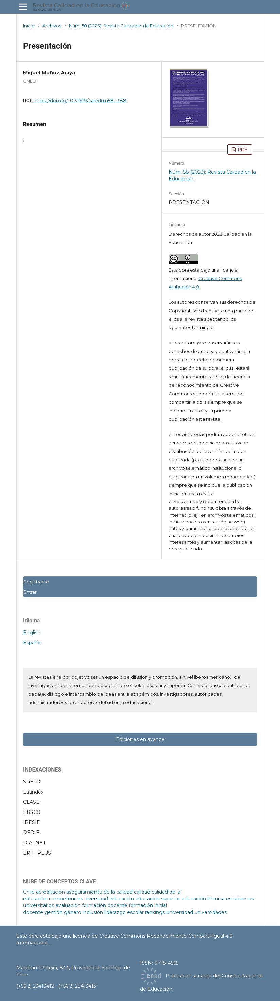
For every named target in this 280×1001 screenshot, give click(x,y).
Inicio (29, 25)
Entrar (30, 592)
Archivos (51, 25)
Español (32, 643)
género (72, 912)
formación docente (104, 905)
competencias (66, 899)
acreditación (50, 892)
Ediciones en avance (140, 739)
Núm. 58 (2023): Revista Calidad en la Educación (121, 25)
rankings (155, 912)
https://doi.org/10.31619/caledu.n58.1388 (79, 101)
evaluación (68, 905)
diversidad (96, 899)
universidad (179, 912)
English (31, 632)
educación (121, 899)
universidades (210, 912)
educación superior (157, 899)
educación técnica (203, 899)
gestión (54, 912)
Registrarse (36, 581)
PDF (242, 149)
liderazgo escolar (124, 912)
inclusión (93, 912)
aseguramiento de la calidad (99, 892)
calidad (142, 892)
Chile (29, 892)
